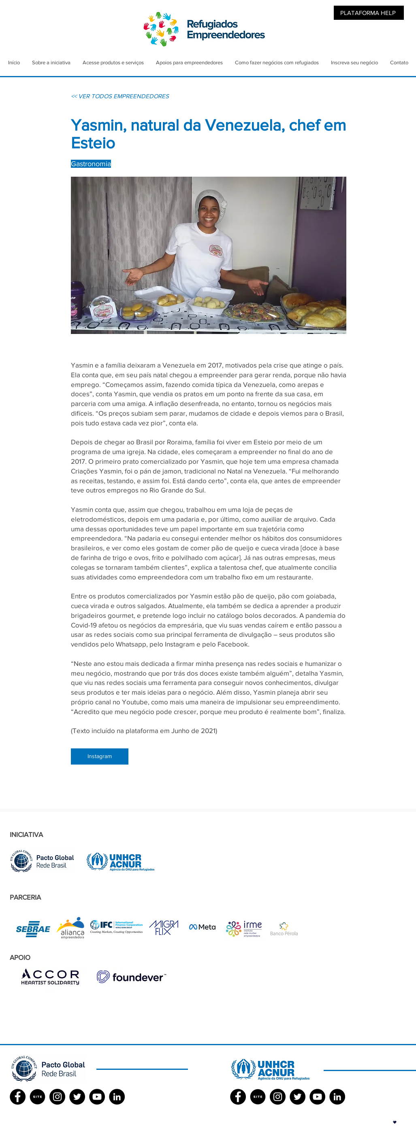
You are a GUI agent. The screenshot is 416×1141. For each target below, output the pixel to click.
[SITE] (37, 1097)
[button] (395, 1122)
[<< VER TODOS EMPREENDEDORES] (120, 96)
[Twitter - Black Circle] (77, 1097)
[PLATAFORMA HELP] (369, 13)
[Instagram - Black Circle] (57, 1097)
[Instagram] (99, 756)
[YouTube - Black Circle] (97, 1097)
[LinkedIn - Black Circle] (117, 1097)
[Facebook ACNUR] (238, 1097)
